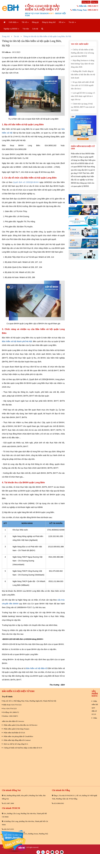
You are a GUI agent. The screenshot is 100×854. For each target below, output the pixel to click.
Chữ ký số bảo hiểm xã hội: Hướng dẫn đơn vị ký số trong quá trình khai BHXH (82, 53)
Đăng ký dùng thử (48, 22)
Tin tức (72, 22)
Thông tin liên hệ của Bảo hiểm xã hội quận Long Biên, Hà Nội (47, 36)
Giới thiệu (13, 22)
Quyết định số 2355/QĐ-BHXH (26, 182)
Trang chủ (6, 36)
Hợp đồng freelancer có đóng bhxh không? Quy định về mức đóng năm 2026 (82, 63)
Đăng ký (94, 2)
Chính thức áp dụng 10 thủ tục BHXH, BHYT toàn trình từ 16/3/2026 (83, 107)
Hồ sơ (62, 22)
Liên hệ (35, 29)
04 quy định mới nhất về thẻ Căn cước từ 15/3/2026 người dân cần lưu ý (82, 85)
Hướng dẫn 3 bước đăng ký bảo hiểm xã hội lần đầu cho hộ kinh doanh (83, 74)
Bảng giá (35, 22)
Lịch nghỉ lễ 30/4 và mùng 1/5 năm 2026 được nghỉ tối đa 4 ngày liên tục (83, 96)
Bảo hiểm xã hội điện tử (36, 668)
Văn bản (26, 29)
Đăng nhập (86, 2)
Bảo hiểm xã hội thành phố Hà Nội (17, 341)
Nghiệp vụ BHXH (11, 29)
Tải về (25, 22)
